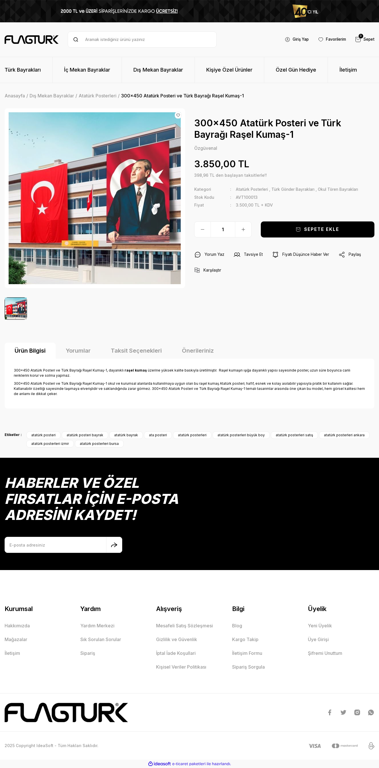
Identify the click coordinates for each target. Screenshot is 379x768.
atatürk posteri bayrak (85, 435)
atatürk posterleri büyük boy (241, 435)
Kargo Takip (245, 639)
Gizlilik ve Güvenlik (176, 639)
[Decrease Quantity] (203, 229)
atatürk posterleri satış (294, 435)
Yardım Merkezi (97, 625)
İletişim (12, 653)
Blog (237, 625)
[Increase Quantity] (243, 229)
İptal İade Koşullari (176, 653)
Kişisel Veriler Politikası (181, 667)
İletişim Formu (247, 653)
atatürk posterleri (192, 435)
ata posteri (158, 435)
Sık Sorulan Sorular (100, 639)
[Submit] (114, 545)
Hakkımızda (17, 625)
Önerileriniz (198, 350)
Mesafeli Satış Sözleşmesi (184, 625)
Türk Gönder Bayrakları (297, 189)
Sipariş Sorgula (248, 667)
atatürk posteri (43, 435)
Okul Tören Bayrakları (345, 189)
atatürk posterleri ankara (344, 435)
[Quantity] (223, 229)
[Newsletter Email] (63, 545)
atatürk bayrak (126, 435)
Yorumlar (78, 350)
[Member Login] (293, 39)
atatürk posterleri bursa (99, 443)
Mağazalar (16, 639)
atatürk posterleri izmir (50, 443)
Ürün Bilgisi (30, 350)
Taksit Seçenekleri (136, 350)
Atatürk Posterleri (253, 189)
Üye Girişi (318, 639)
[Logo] (32, 39)
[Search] (142, 40)
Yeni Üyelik (320, 625)
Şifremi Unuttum (325, 653)
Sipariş (87, 653)
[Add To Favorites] (178, 115)
